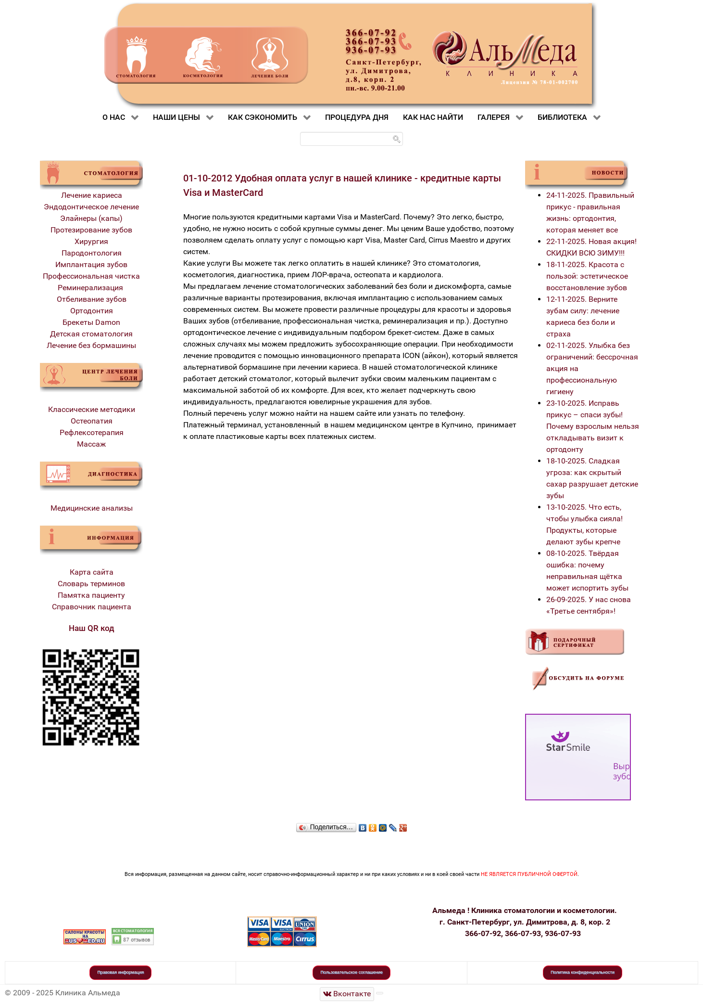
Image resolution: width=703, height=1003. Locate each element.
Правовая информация (120, 972)
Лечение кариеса (91, 195)
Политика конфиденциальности (583, 972)
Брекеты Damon (91, 322)
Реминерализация (91, 287)
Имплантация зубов (91, 264)
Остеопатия (92, 420)
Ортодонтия (91, 310)
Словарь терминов (91, 583)
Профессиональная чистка (91, 276)
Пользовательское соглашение (351, 972)
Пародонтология (92, 252)
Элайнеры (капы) (91, 218)
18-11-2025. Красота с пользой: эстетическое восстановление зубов (587, 276)
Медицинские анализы (91, 508)
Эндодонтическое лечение (91, 206)
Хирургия (91, 241)
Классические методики (91, 409)
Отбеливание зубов (91, 299)
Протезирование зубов (91, 229)
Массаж (91, 444)
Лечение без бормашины (91, 345)
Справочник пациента (91, 606)
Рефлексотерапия (92, 432)
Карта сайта (91, 572)
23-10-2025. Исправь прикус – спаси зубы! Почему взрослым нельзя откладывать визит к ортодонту (592, 426)
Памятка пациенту (91, 595)
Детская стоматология (91, 333)
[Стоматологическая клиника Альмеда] (347, 994)
